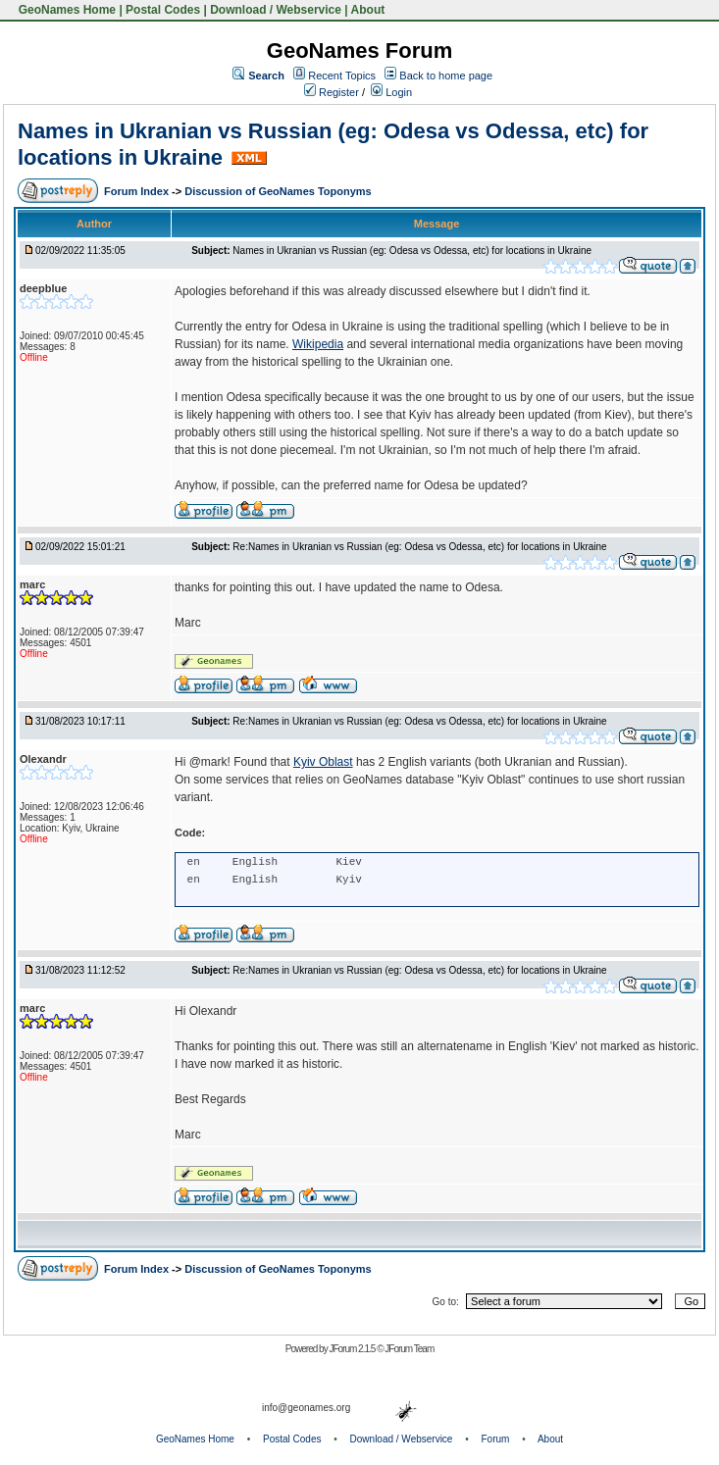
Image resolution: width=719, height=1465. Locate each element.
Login (391, 92)
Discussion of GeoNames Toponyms (278, 191)
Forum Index (138, 191)
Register (331, 92)
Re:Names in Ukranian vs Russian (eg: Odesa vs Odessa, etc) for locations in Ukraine (419, 546)
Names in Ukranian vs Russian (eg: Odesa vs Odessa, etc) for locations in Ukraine (411, 250)
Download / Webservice (275, 10)
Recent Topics (342, 75)
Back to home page (445, 75)
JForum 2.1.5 (353, 1348)
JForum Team (409, 1348)
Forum (496, 1439)
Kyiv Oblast (323, 762)
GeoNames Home (65, 10)
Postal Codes (163, 10)
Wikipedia (317, 344)
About (368, 10)
